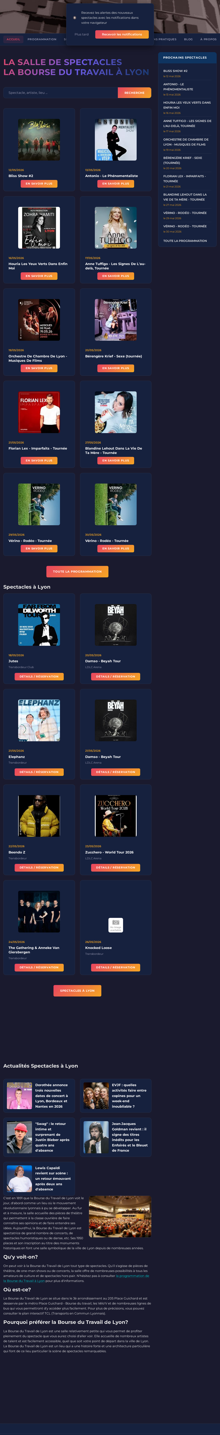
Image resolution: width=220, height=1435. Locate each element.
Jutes (13, 660)
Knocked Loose (98, 947)
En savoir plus (39, 178)
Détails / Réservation (39, 675)
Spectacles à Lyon (77, 986)
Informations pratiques (155, 34)
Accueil (13, 34)
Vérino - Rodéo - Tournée (30, 540)
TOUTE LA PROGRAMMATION (77, 567)
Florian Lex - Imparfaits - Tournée (38, 448)
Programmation (42, 34)
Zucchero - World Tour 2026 (109, 851)
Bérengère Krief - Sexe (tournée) (113, 355)
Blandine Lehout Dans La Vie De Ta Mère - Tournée (113, 450)
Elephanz (17, 756)
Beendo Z (17, 851)
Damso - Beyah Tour (103, 660)
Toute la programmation (185, 236)
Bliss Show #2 (21, 171)
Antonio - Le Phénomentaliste (111, 171)
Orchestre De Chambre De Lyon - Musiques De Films (38, 357)
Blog (188, 34)
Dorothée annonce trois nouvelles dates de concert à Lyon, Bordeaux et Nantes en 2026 (51, 1090)
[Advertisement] (80, 1027)
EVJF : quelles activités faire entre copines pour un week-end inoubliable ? (129, 1090)
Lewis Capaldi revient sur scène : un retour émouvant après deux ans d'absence (53, 1173)
